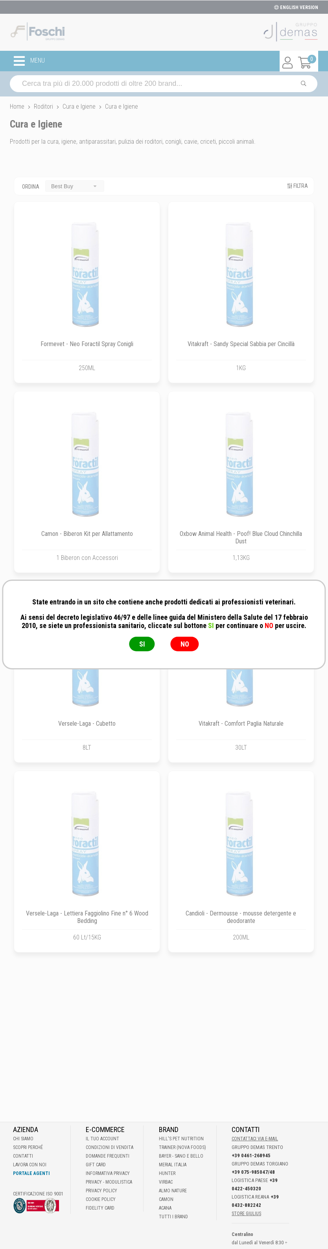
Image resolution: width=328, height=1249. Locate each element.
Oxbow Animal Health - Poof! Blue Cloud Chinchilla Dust (241, 537)
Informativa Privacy (108, 1173)
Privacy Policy (101, 1190)
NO (185, 644)
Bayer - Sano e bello (181, 1156)
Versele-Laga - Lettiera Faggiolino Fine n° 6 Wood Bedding (87, 917)
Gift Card (96, 1164)
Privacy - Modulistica (109, 1182)
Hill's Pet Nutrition (181, 1139)
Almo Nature (173, 1190)
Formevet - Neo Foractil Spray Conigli (87, 344)
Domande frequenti (107, 1156)
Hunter (167, 1173)
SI (142, 644)
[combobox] (74, 186)
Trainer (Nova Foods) (182, 1147)
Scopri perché (28, 1147)
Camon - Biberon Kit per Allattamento (87, 533)
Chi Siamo (23, 1139)
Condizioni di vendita (109, 1147)
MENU (29, 61)
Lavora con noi (29, 1164)
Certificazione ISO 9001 (38, 1194)
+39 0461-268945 (251, 1155)
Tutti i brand (173, 1216)
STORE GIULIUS (246, 1213)
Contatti (23, 1156)
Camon (166, 1199)
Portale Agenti (31, 1173)
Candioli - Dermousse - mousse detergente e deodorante (241, 917)
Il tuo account (102, 1139)
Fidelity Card (100, 1208)
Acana (165, 1208)
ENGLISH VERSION (296, 7)
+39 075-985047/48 (253, 1172)
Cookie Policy (101, 1199)
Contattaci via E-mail (255, 1139)
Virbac (166, 1182)
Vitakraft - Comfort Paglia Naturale (241, 723)
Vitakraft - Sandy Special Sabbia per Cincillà (241, 344)
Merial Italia (172, 1164)
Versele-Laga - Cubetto (87, 723)
